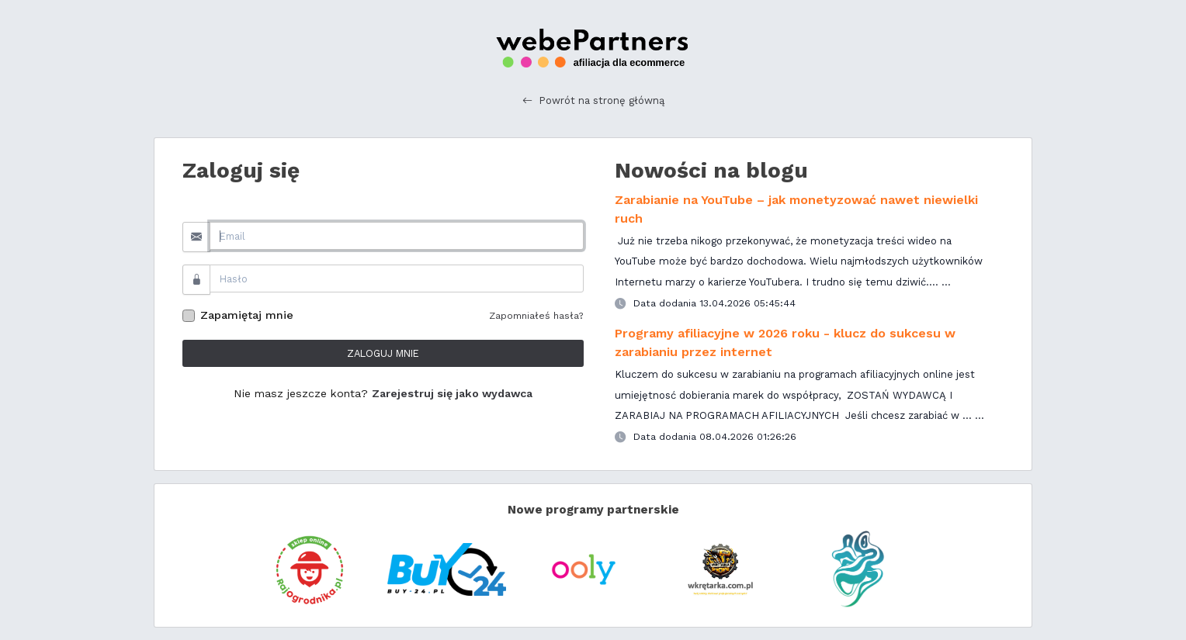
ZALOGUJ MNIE (383, 353)
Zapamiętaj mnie (246, 315)
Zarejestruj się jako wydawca (452, 393)
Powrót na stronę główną (593, 101)
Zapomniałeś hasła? (536, 315)
